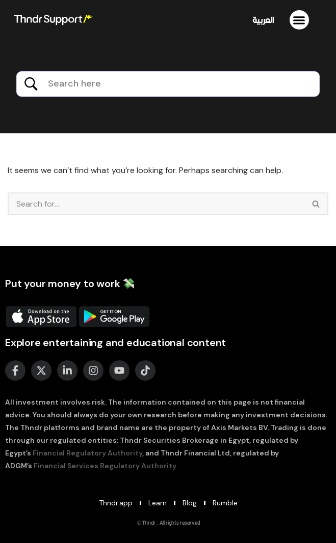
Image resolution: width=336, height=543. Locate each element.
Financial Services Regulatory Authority (105, 465)
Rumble (225, 502)
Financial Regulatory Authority (87, 453)
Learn (157, 502)
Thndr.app (116, 502)
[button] (299, 20)
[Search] (156, 203)
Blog (190, 502)
